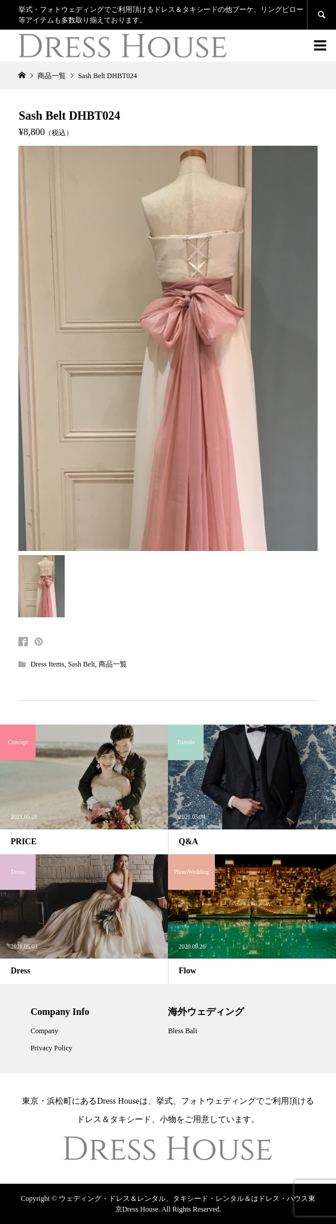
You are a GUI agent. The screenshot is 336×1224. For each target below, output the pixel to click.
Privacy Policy (51, 1048)
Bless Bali (182, 1031)
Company (44, 1031)
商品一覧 (113, 664)
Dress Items (47, 664)
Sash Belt (81, 664)
